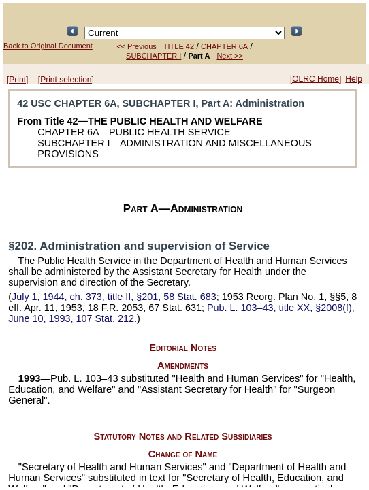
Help (353, 79)
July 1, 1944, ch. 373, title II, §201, (114, 296)
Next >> (229, 56)
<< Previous (136, 46)
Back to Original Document (48, 46)
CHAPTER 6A (224, 46)
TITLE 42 (178, 46)
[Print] (17, 79)
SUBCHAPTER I (153, 56)
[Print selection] (66, 79)
